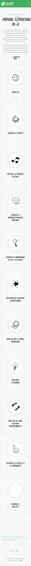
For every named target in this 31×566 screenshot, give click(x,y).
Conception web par (15, 562)
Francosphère (14, 45)
